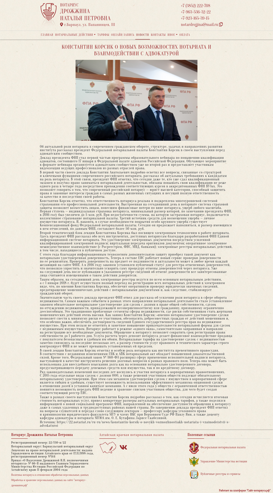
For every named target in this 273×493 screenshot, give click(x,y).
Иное (171, 35)
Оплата (185, 35)
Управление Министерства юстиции (218, 461)
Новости (142, 35)
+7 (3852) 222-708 (195, 5)
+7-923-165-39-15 (195, 18)
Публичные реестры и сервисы (214, 474)
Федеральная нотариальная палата (217, 447)
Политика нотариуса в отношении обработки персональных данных (50, 474)
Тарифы (103, 35)
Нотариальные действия (74, 35)
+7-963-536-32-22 (196, 12)
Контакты (158, 35)
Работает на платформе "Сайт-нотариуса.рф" (244, 490)
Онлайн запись (122, 35)
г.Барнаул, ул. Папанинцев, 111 (87, 24)
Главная (47, 35)
